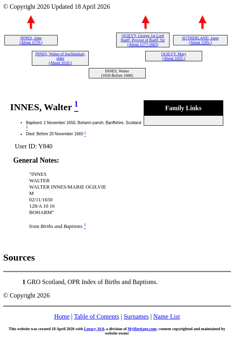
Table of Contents (96, 316)
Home (62, 316)
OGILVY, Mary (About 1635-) (173, 56)
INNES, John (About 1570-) (31, 40)
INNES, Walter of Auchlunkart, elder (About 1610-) (60, 58)
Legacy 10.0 (94, 329)
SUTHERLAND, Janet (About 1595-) (200, 40)
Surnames (136, 316)
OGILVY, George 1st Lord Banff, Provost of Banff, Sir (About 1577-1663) (143, 40)
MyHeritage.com (142, 329)
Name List (166, 316)
